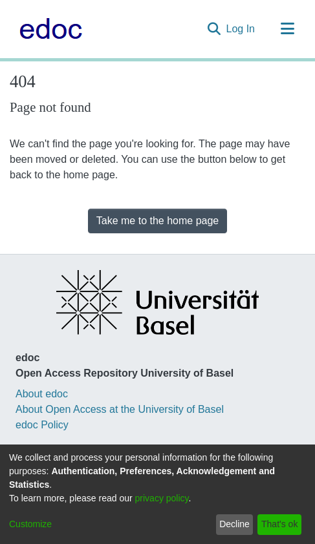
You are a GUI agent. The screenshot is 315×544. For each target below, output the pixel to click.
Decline (234, 524)
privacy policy (162, 498)
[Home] (47, 29)
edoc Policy (42, 424)
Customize (30, 524)
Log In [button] (241, 28)
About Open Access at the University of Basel (120, 409)
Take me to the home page (157, 220)
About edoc (42, 393)
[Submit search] (214, 29)
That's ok (279, 524)
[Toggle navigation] (287, 29)
